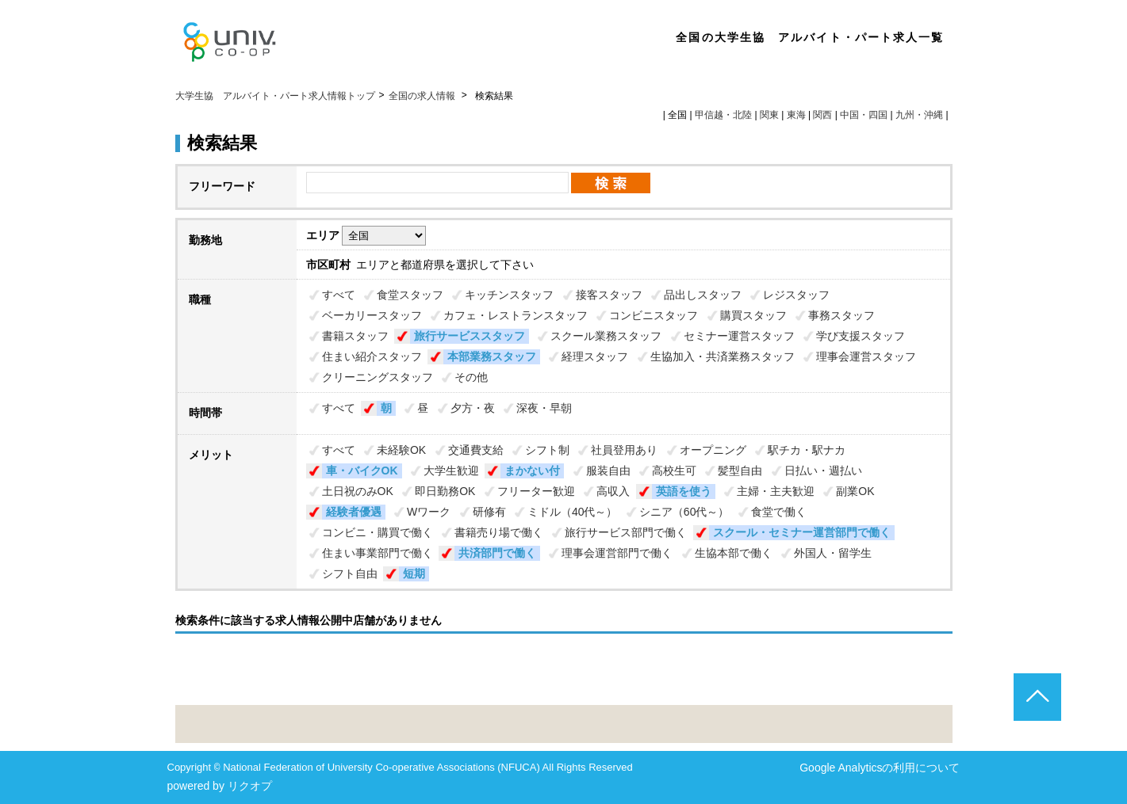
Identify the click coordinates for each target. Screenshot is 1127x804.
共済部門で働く (497, 553)
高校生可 (674, 470)
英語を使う (683, 491)
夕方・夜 (472, 408)
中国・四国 (863, 114)
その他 (471, 377)
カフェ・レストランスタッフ (515, 315)
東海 (796, 114)
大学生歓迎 (451, 470)
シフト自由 (350, 573)
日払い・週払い (823, 470)
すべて (338, 294)
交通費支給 (476, 450)
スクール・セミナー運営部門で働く (802, 532)
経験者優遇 (353, 511)
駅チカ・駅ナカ (806, 450)
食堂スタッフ (410, 294)
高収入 (613, 491)
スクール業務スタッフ (605, 336)
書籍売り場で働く (498, 532)
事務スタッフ (841, 315)
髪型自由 (740, 470)
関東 (769, 114)
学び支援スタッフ (860, 336)
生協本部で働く (733, 553)
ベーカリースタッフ (372, 315)
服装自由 (608, 470)
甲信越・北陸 (723, 114)
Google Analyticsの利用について (879, 767)
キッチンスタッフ (509, 294)
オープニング (713, 450)
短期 (414, 573)
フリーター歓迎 (536, 491)
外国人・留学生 (833, 553)
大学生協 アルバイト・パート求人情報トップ (275, 95)
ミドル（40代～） (572, 511)
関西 (822, 114)
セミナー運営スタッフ (739, 336)
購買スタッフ (753, 315)
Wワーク (428, 511)
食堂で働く (779, 511)
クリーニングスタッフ (377, 377)
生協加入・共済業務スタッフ (722, 356)
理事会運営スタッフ (866, 356)
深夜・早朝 (544, 408)
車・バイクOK (362, 470)
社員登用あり (624, 450)
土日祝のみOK (357, 491)
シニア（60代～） (684, 511)
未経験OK (401, 450)
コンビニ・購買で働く (377, 532)
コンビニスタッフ (653, 315)
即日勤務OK (445, 491)
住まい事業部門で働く (377, 553)
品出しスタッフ (703, 294)
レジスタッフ (796, 294)
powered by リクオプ (219, 785)
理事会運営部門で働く (617, 553)
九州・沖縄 (919, 114)
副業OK (855, 491)
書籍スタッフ (355, 336)
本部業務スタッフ (491, 356)
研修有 (489, 511)
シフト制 (547, 450)
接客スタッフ (609, 294)
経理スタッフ (595, 356)
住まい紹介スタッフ (372, 356)
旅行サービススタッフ (469, 336)
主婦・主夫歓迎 (776, 491)
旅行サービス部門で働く (626, 532)
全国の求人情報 (423, 95)
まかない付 (532, 470)
